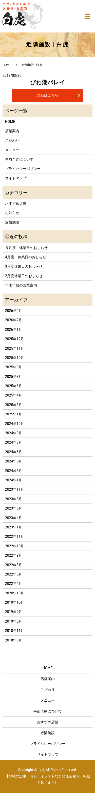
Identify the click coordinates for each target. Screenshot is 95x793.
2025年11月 (14, 348)
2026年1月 (13, 330)
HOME (7, 65)
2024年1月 (13, 480)
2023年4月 (13, 518)
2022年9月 (13, 555)
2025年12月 (14, 339)
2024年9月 (13, 433)
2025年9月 (13, 367)
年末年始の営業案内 (21, 285)
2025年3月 (13, 405)
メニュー (12, 150)
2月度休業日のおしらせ (24, 276)
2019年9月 (13, 612)
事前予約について (19, 159)
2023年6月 (13, 508)
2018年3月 (13, 640)
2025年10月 (14, 358)
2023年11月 (14, 489)
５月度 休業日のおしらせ (26, 248)
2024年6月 (13, 452)
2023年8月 (13, 499)
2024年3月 (13, 471)
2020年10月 (14, 593)
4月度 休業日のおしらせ (25, 257)
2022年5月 (13, 574)
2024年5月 (13, 461)
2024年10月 (14, 424)
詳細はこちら (47, 95)
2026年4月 (13, 311)
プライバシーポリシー (23, 169)
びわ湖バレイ (47, 82)
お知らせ (12, 213)
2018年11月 (14, 631)
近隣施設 (12, 222)
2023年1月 (13, 527)
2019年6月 (13, 621)
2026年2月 (13, 320)
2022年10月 (14, 546)
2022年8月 (13, 565)
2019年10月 (14, 602)
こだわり (12, 140)
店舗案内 (12, 131)
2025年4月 (13, 395)
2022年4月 (13, 584)
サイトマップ (15, 178)
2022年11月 (14, 536)
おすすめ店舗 (15, 203)
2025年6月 (13, 386)
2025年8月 (13, 377)
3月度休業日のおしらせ (24, 266)
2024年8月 (13, 442)
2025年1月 (13, 414)
